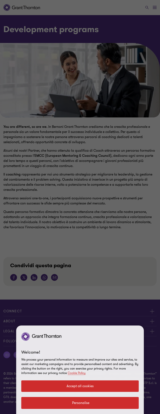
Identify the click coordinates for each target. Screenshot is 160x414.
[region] (80, 369)
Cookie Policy (77, 373)
